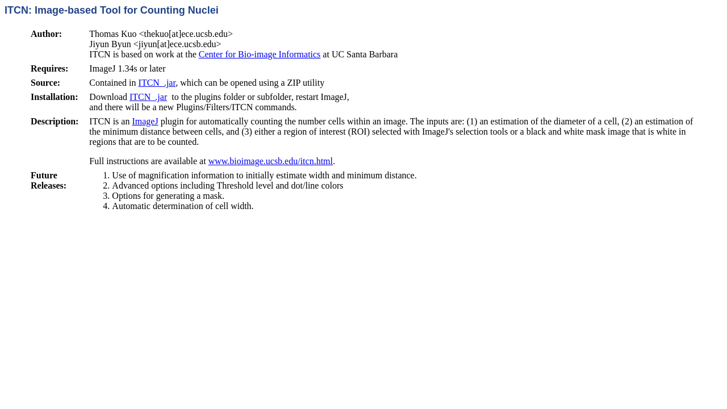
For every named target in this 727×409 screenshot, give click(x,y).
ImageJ (145, 121)
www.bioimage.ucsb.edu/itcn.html (270, 161)
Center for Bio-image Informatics (260, 54)
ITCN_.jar (157, 82)
